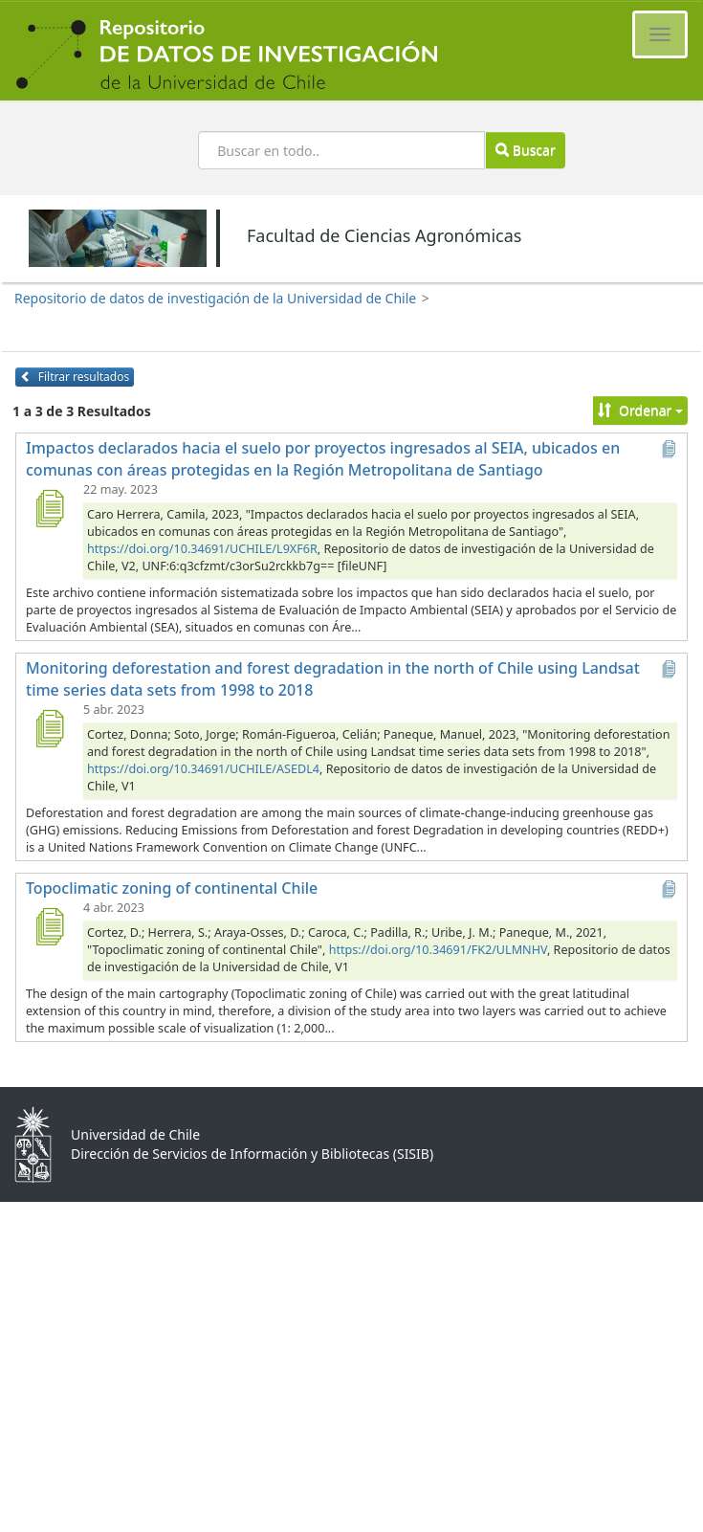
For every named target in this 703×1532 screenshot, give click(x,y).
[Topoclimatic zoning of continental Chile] (49, 926)
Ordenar (640, 410)
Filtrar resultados (74, 376)
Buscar (525, 150)
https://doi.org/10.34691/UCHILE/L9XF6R (202, 549)
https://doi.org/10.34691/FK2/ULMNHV (438, 950)
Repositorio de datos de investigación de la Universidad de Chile (215, 298)
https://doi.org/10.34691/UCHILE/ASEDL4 (203, 769)
